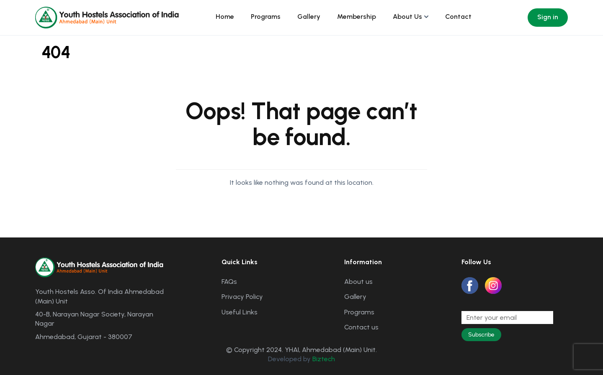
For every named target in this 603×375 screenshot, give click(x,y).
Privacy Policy (242, 297)
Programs (266, 16)
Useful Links (240, 312)
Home (225, 16)
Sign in (547, 17)
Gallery (308, 16)
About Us (407, 16)
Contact (458, 16)
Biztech (323, 359)
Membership (356, 16)
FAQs (229, 282)
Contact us (361, 327)
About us (358, 282)
